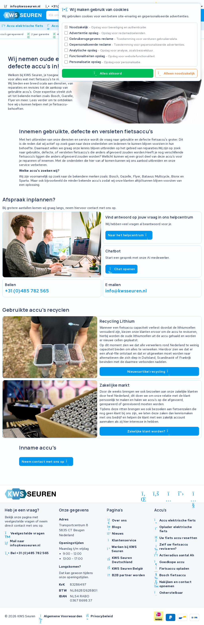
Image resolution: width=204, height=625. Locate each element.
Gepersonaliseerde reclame (127, 44)
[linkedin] (143, 494)
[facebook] (156, 493)
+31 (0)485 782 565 (27, 291)
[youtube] (193, 494)
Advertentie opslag (107, 33)
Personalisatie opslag (105, 62)
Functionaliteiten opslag (112, 56)
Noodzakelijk (108, 27)
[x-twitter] (181, 493)
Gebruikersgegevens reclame (123, 39)
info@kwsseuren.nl (126, 291)
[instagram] (168, 494)
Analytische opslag (111, 50)
